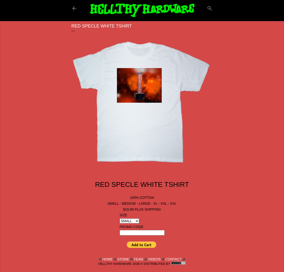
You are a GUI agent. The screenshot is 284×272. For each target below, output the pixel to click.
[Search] (210, 7)
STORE (123, 259)
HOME (107, 259)
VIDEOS (154, 259)
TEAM (138, 259)
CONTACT (173, 259)
